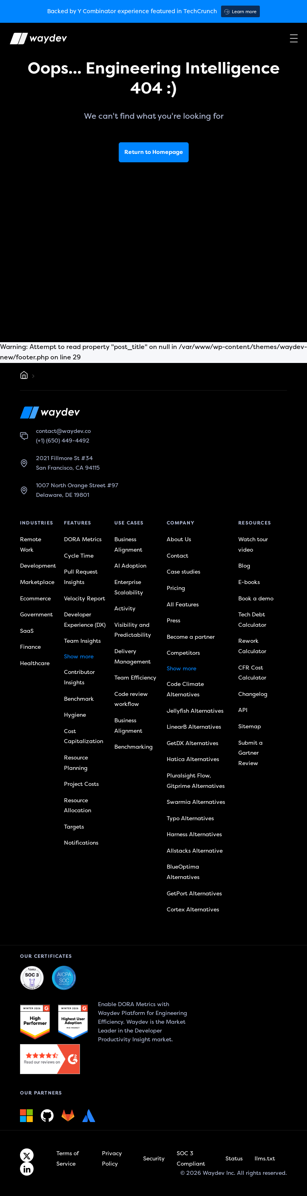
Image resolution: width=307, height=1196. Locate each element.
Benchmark (79, 699)
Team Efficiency (135, 677)
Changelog (252, 694)
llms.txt (265, 1158)
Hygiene (75, 715)
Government (36, 614)
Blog (244, 565)
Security (154, 1158)
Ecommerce (35, 598)
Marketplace (37, 582)
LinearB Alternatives (194, 727)
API (242, 710)
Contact (177, 555)
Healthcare (35, 663)
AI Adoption (130, 565)
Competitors (183, 653)
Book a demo (255, 598)
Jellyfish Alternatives (195, 711)
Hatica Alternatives (193, 759)
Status (234, 1158)
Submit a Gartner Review (250, 753)
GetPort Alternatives (194, 893)
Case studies (183, 571)
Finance (30, 647)
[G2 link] (35, 1022)
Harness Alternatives (194, 834)
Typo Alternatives (190, 818)
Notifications (81, 842)
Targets (74, 826)
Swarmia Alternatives (196, 802)
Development (38, 565)
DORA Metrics (83, 539)
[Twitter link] (27, 1155)
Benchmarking (133, 747)
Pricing (176, 588)
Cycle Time (79, 555)
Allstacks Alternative (195, 850)
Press (173, 620)
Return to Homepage (153, 152)
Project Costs (81, 784)
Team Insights (82, 641)
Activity (125, 608)
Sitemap (249, 726)
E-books (249, 582)
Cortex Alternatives (193, 909)
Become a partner (191, 637)
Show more (79, 656)
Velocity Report (84, 598)
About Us (179, 539)
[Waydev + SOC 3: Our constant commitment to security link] (64, 978)
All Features (183, 604)
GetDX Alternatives (192, 743)
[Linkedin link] (27, 1169)
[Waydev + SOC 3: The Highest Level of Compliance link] (32, 978)
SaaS (27, 631)
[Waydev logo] (33, 40)
